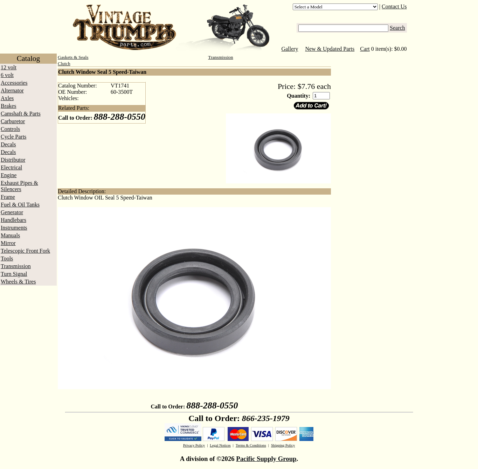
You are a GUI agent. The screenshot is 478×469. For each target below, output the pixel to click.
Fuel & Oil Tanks (20, 205)
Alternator (12, 90)
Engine (8, 175)
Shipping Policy (283, 445)
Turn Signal (14, 274)
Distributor (13, 160)
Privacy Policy (194, 445)
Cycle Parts (13, 137)
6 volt (7, 75)
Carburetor (13, 121)
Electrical (11, 167)
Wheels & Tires (18, 282)
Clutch (64, 63)
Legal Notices (220, 445)
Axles (7, 98)
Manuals (10, 235)
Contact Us (394, 6)
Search (397, 28)
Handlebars (13, 220)
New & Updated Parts (329, 49)
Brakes (8, 106)
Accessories (14, 83)
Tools (7, 258)
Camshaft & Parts (21, 114)
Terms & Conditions (251, 445)
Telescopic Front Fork (25, 251)
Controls (10, 129)
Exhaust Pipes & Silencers (19, 186)
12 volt (8, 67)
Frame (8, 197)
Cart (365, 49)
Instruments (14, 228)
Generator (12, 212)
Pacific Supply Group (266, 458)
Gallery (289, 49)
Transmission (16, 266)
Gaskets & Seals (73, 57)
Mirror (8, 243)
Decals (8, 144)
